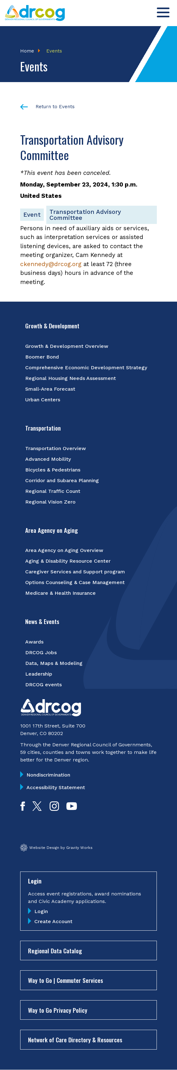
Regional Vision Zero (50, 502)
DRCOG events (43, 685)
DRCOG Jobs (41, 652)
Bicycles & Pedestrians (52, 470)
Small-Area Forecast (50, 389)
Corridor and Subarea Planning (62, 480)
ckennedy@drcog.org (51, 264)
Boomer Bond (42, 357)
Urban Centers (42, 400)
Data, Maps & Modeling (54, 663)
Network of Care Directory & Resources (75, 1039)
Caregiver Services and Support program (75, 572)
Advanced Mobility (48, 459)
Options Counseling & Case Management (75, 582)
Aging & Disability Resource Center (68, 561)
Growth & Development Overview (66, 346)
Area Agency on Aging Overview (64, 550)
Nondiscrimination (48, 775)
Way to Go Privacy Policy (57, 1010)
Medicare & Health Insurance (60, 593)
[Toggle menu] (163, 12)
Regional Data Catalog (55, 950)
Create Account (53, 921)
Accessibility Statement (55, 787)
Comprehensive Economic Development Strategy (86, 368)
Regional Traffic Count (52, 491)
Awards (34, 642)
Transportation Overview (55, 448)
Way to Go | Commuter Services (65, 980)
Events (54, 51)
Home (27, 51)
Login (41, 911)
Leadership (38, 674)
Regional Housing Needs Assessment (70, 378)
